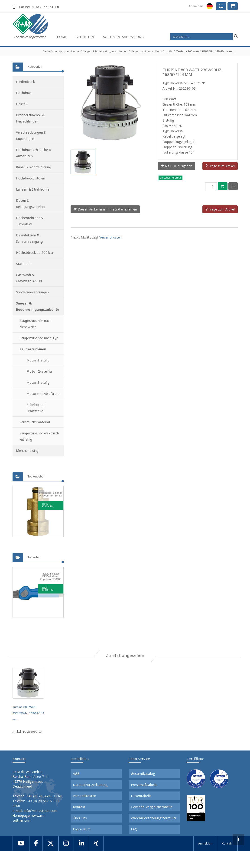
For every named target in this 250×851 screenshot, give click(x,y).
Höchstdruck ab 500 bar (35, 252)
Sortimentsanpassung (123, 37)
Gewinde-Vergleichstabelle (151, 807)
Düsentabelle (141, 796)
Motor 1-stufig (38, 360)
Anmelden (196, 6)
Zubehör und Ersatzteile (36, 407)
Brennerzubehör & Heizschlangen (30, 118)
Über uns (80, 818)
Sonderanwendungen (32, 292)
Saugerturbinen (141, 51)
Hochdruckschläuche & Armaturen (34, 153)
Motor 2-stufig (163, 51)
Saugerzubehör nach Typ (38, 338)
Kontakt (79, 807)
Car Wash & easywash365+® (29, 278)
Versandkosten (110, 237)
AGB (76, 774)
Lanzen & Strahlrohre (33, 189)
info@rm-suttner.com (41, 810)
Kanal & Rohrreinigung (33, 167)
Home (62, 37)
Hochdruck (24, 93)
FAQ (134, 829)
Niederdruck (25, 81)
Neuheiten (85, 37)
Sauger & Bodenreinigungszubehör (105, 51)
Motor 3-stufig (38, 382)
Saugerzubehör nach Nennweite (35, 323)
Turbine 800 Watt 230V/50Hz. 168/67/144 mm (205, 51)
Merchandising (27, 450)
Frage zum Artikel (220, 166)
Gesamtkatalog (143, 774)
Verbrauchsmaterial (34, 422)
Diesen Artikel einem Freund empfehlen (105, 209)
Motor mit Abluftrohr (43, 393)
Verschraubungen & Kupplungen (31, 135)
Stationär (23, 263)
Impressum (82, 829)
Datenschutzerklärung (90, 785)
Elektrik (21, 104)
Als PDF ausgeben (176, 166)
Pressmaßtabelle (144, 785)
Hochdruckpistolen (30, 178)
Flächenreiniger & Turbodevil (29, 221)
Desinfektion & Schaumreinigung (29, 238)
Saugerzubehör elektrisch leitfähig (39, 436)
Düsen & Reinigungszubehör (31, 203)
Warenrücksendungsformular (154, 818)
